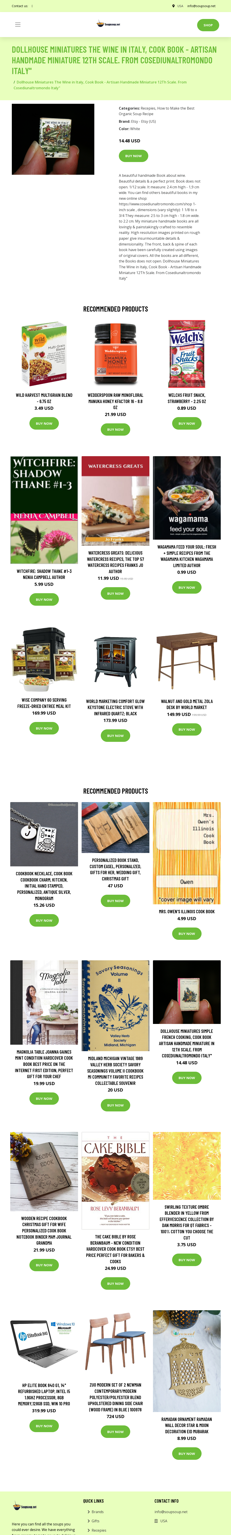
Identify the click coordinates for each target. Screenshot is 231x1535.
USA (180, 6)
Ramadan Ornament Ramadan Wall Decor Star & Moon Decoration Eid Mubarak (186, 1425)
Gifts (95, 1520)
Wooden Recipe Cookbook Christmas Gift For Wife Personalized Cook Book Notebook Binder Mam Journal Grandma (44, 1230)
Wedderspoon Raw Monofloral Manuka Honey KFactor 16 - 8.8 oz (115, 401)
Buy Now (133, 156)
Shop (208, 25)
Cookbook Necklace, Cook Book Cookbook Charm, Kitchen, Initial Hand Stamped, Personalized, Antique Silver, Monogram (44, 886)
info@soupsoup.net (202, 6)
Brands (98, 1511)
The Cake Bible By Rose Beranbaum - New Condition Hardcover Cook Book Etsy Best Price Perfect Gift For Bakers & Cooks (115, 1249)
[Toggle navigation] (18, 24)
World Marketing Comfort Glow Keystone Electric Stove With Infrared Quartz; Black (115, 707)
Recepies (148, 108)
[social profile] (32, 6)
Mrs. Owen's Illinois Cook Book (187, 911)
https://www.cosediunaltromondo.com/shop (155, 204)
